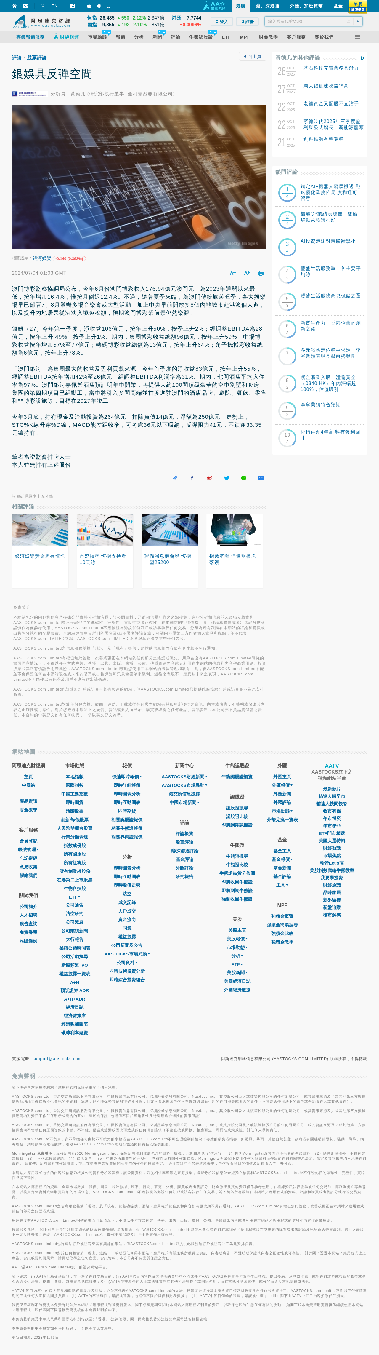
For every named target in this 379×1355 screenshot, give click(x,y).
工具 (282, 885)
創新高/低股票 (75, 819)
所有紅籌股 (75, 862)
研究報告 (184, 876)
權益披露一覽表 (74, 973)
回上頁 (252, 56)
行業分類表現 (74, 836)
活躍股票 (74, 811)
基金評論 (184, 859)
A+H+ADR (74, 998)
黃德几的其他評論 (297, 58)
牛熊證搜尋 (237, 856)
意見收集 (28, 866)
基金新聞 (282, 867)
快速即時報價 (127, 776)
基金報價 (282, 859)
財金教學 (28, 809)
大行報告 (74, 939)
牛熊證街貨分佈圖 (237, 873)
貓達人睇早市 (332, 796)
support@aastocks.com (57, 1058)
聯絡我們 (28, 875)
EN (54, 5)
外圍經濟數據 (237, 989)
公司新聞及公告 (126, 945)
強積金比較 (282, 933)
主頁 (28, 776)
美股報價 (237, 938)
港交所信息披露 (184, 793)
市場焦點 (332, 855)
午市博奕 (332, 818)
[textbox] (313, 21)
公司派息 (74, 922)
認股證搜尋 (237, 807)
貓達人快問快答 (331, 803)
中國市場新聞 (184, 802)
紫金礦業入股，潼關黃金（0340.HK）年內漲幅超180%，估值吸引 (328, 383)
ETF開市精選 (332, 833)
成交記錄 (127, 902)
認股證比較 (237, 816)
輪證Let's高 (331, 862)
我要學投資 (332, 877)
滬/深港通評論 (184, 850)
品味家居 (332, 892)
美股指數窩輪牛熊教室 (332, 870)
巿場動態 (282, 811)
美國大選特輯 (332, 840)
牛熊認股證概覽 (237, 776)
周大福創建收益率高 (326, 85)
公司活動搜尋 (74, 956)
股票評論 (37, 57)
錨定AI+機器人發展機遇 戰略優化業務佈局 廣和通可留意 (331, 192)
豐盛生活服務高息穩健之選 (331, 295)
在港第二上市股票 (74, 879)
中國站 (28, 785)
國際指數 (74, 785)
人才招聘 (28, 915)
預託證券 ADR (74, 990)
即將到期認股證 (237, 824)
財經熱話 (332, 848)
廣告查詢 (28, 923)
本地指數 (74, 776)
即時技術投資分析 (127, 971)
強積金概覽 (282, 916)
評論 (17, 57)
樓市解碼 (332, 914)
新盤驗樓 (332, 899)
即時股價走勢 (127, 885)
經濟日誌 (74, 1006)
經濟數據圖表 (74, 1024)
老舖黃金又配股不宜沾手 (331, 103)
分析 (237, 955)
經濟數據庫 (75, 1015)
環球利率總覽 (74, 1032)
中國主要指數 (74, 793)
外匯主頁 (282, 776)
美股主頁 (237, 930)
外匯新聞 (282, 793)
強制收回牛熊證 (237, 899)
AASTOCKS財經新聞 (184, 776)
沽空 (127, 893)
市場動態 (237, 947)
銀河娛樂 (42, 258)
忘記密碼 (28, 858)
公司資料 (127, 962)
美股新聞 (237, 972)
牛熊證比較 (237, 864)
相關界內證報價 (126, 836)
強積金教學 (282, 942)
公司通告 (74, 904)
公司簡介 (28, 906)
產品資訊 (28, 801)
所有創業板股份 (74, 871)
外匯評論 (184, 867)
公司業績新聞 (74, 930)
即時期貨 (74, 802)
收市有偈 (332, 811)
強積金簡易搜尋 (282, 924)
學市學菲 (332, 825)
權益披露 (127, 936)
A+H (74, 982)
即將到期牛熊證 (237, 890)
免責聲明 (28, 932)
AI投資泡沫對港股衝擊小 (328, 241)
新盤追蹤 (332, 907)
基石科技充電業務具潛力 (331, 68)
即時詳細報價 (127, 785)
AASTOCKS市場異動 (127, 953)
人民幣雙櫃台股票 (74, 828)
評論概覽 (184, 833)
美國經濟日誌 (237, 981)
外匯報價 (282, 785)
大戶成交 (127, 910)
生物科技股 (75, 888)
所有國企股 (75, 854)
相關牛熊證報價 (126, 828)
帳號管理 (28, 849)
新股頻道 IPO (74, 965)
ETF (74, 896)
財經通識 (332, 885)
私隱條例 (28, 940)
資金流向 (127, 919)
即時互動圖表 (127, 802)
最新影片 (332, 788)
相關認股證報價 (126, 819)
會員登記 (28, 840)
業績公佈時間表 (74, 947)
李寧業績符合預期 (321, 404)
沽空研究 (74, 913)
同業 (127, 928)
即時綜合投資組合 (127, 979)
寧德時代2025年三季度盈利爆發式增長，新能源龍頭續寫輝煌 (333, 127)
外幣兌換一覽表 (282, 819)
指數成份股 (75, 845)
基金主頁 (282, 850)
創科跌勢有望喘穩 (323, 139)
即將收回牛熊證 (237, 881)
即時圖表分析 (127, 793)
